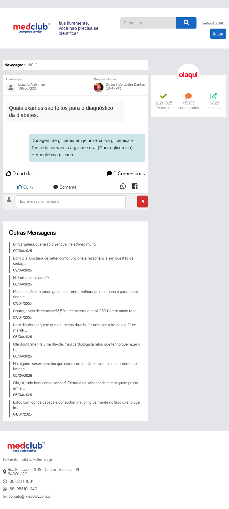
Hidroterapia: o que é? (31, 278)
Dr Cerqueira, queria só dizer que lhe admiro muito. (54, 244)
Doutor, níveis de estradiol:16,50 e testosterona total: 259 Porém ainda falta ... (76, 311)
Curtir (25, 187)
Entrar (218, 34)
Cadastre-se (212, 23)
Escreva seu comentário (39, 201)
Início (32, 65)
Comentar (65, 187)
